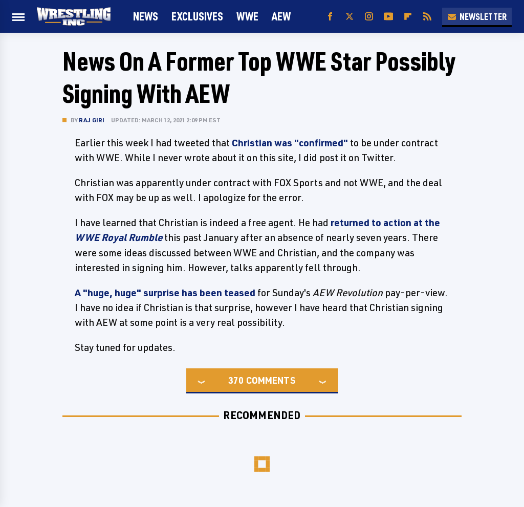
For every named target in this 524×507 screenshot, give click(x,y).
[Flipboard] (407, 16)
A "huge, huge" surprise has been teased (165, 292)
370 (236, 380)
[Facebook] (330, 16)
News (145, 16)
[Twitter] (349, 16)
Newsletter (477, 16)
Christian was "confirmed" (290, 143)
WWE (247, 16)
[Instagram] (369, 16)
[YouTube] (388, 16)
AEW (281, 16)
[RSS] (427, 16)
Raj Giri (92, 120)
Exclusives (197, 16)
